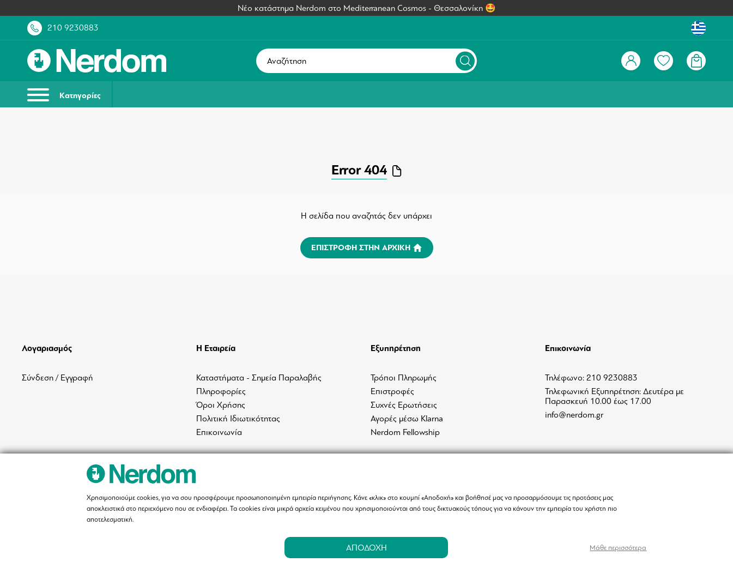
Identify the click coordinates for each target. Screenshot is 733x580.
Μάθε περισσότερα (618, 547)
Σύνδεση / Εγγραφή (57, 378)
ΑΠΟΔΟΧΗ (366, 547)
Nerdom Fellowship (405, 432)
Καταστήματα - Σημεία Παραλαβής (259, 378)
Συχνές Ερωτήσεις (404, 405)
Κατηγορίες (64, 94)
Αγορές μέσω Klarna (407, 419)
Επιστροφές (392, 391)
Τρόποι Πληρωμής (404, 378)
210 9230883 (73, 28)
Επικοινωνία (219, 432)
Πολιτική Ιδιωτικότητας (238, 419)
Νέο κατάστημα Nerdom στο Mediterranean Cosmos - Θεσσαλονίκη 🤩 (367, 8)
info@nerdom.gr (574, 415)
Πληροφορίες (221, 391)
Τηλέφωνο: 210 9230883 (591, 378)
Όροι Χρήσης (220, 405)
